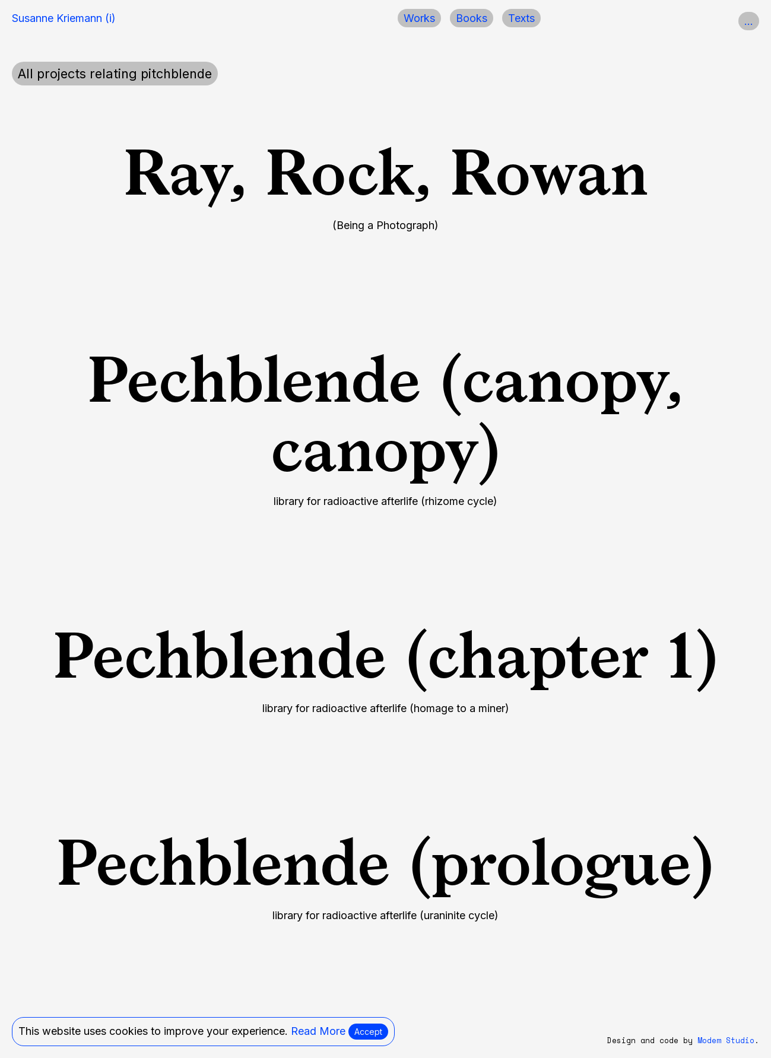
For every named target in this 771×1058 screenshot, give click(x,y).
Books (471, 18)
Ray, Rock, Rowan (385, 172)
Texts (521, 18)
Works (419, 18)
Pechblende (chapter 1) (386, 655)
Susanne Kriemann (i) (64, 18)
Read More (318, 1031)
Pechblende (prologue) (385, 862)
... (748, 21)
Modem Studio (725, 1040)
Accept (368, 1032)
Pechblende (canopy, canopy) (385, 414)
